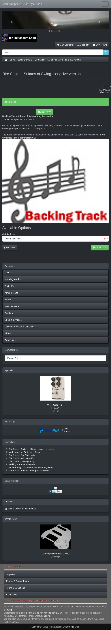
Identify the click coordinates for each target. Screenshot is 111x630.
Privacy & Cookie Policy (17, 581)
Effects (8, 299)
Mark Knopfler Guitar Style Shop (22, 4)
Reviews (9, 247)
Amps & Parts (11, 293)
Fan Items (9, 313)
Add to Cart (44, 112)
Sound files (10, 340)
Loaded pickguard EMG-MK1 (55, 553)
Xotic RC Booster (55, 405)
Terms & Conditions (15, 588)
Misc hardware (12, 306)
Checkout (83, 45)
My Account (100, 45)
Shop (12, 60)
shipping (107, 92)
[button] (10, 20)
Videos (8, 333)
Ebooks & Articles (13, 320)
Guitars (8, 272)
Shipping (10, 574)
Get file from (8, 234)
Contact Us (11, 594)
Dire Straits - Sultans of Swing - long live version (58, 60)
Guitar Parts (10, 286)
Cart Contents (65, 45)
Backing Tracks (25, 60)
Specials (9, 370)
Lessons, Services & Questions (20, 326)
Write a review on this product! (22, 508)
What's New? (11, 519)
